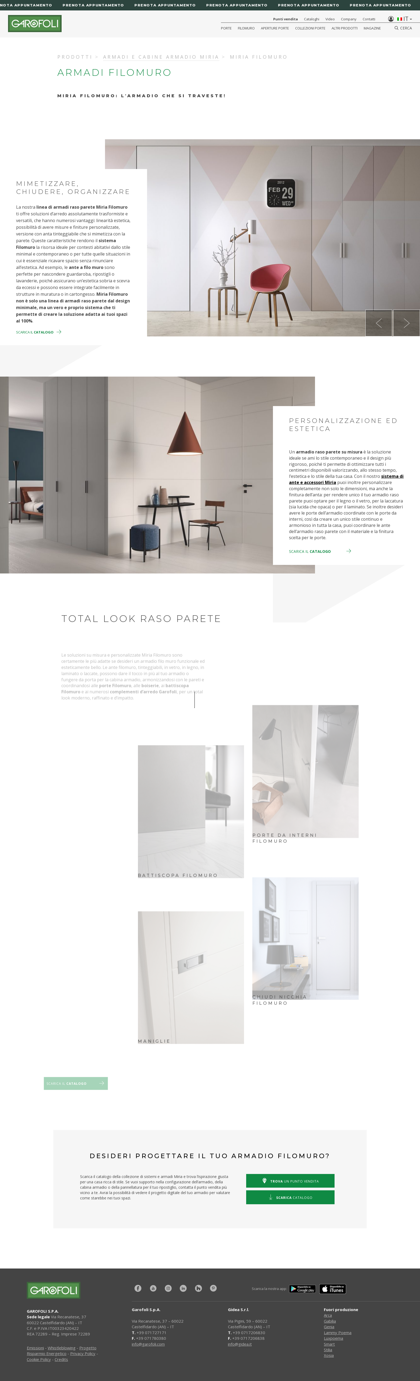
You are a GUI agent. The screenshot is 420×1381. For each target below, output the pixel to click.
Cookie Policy (39, 1359)
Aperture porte (275, 28)
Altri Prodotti (345, 28)
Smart (329, 1344)
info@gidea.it (240, 1344)
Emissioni (35, 1347)
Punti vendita (285, 19)
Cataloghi (311, 19)
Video (330, 19)
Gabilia (330, 1321)
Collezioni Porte (310, 28)
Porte (226, 28)
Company (349, 19)
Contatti (369, 19)
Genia (329, 1326)
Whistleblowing (62, 1347)
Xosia (329, 1355)
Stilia (328, 1349)
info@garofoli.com (148, 1344)
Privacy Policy (82, 1353)
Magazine (372, 28)
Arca (328, 1315)
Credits (61, 1359)
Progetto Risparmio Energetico (61, 1350)
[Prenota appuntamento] (210, 5)
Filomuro (246, 28)
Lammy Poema (337, 1332)
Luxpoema (333, 1338)
